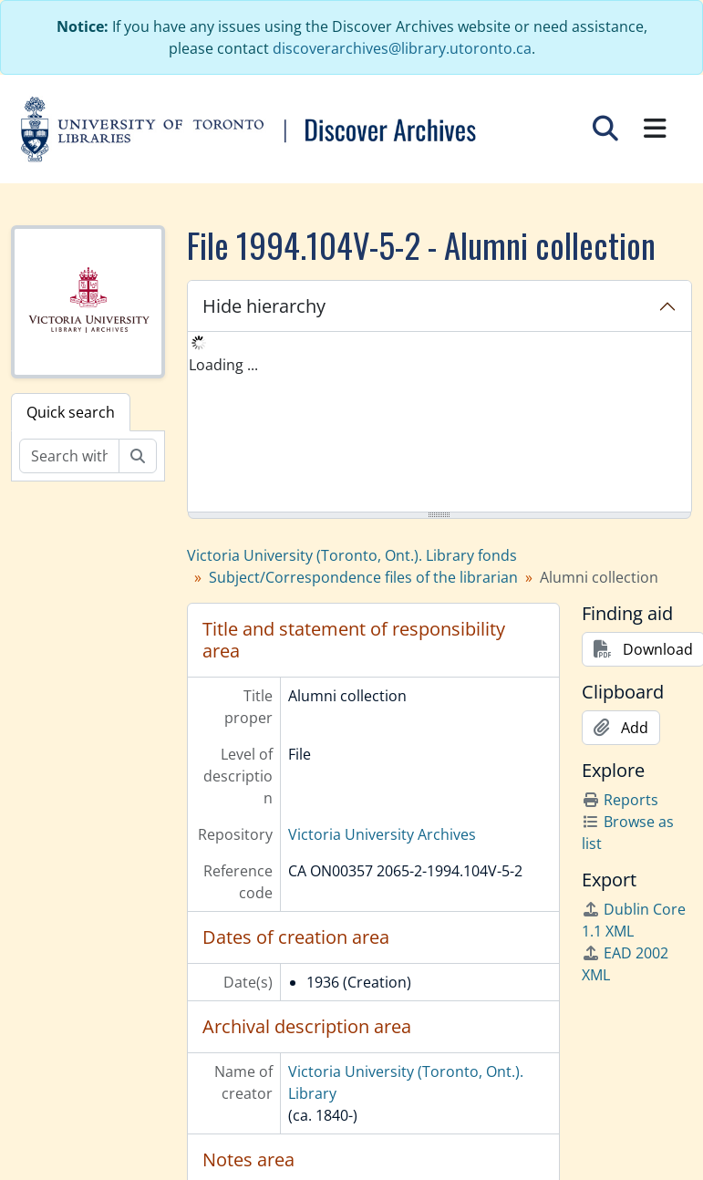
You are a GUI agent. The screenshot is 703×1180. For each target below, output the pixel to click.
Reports (620, 800)
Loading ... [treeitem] (223, 365)
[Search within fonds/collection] (69, 456)
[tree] (439, 423)
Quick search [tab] (70, 412)
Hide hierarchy (264, 306)
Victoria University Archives (382, 834)
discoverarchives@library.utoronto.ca (402, 48)
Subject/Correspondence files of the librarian (363, 577)
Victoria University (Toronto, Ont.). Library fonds (352, 555)
